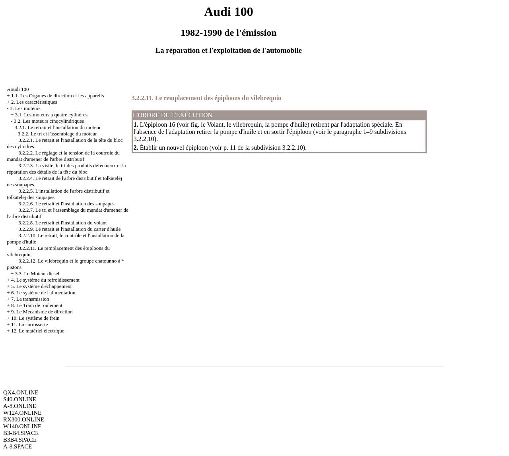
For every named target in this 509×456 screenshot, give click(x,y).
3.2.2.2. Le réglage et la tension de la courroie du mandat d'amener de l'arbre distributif (63, 156)
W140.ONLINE (22, 426)
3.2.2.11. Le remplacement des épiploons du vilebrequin (207, 98)
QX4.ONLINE (21, 392)
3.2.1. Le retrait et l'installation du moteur (58, 127)
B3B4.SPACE (20, 440)
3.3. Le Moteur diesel (37, 273)
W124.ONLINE (22, 413)
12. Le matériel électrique (37, 331)
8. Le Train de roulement (36, 305)
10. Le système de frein (35, 318)
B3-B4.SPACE (21, 433)
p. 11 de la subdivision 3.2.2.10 (263, 147)
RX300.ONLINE (23, 419)
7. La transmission (30, 299)
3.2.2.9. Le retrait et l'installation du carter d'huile (70, 229)
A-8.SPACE (17, 446)
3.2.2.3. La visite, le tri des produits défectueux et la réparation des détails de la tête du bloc (66, 168)
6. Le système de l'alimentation (43, 293)
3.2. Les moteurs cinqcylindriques (49, 121)
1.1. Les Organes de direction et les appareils (57, 96)
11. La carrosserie (29, 324)
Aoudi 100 (18, 89)
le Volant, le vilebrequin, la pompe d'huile (254, 124)
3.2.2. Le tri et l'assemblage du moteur (57, 134)
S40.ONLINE (19, 399)
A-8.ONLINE (19, 406)
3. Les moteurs (25, 108)
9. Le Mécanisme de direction (42, 312)
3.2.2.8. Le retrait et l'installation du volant (63, 223)
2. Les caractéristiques (34, 102)
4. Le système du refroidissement (45, 280)
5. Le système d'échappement (41, 286)
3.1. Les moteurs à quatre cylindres (51, 115)
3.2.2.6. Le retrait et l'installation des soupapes (67, 204)
